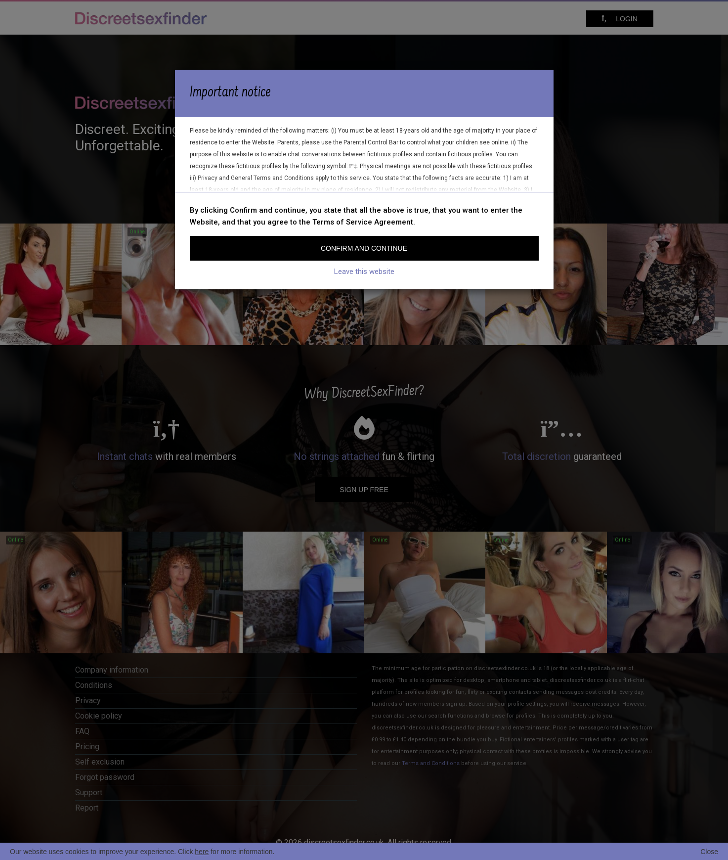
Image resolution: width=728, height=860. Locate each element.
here (202, 852)
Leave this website (364, 271)
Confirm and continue (364, 248)
